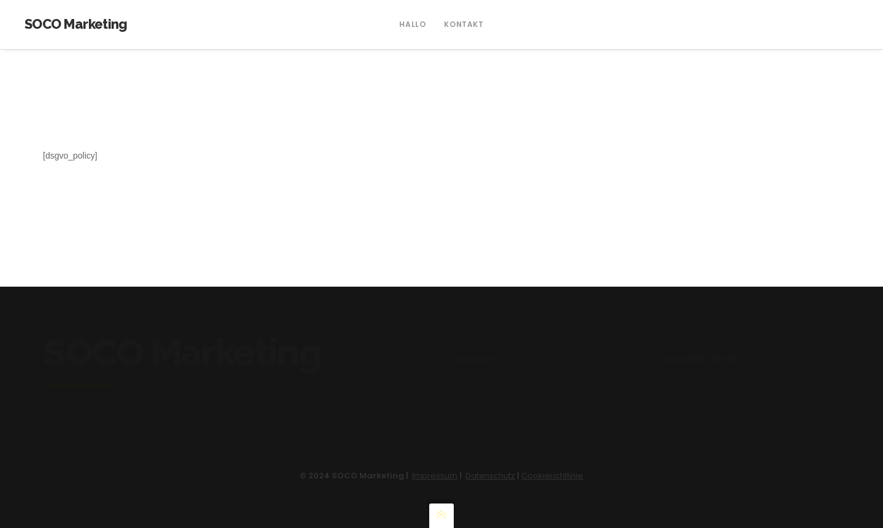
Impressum (434, 475)
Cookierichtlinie (552, 475)
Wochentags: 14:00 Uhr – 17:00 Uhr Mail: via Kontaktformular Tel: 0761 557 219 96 (728, 386)
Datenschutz (490, 475)
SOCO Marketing (76, 24)
